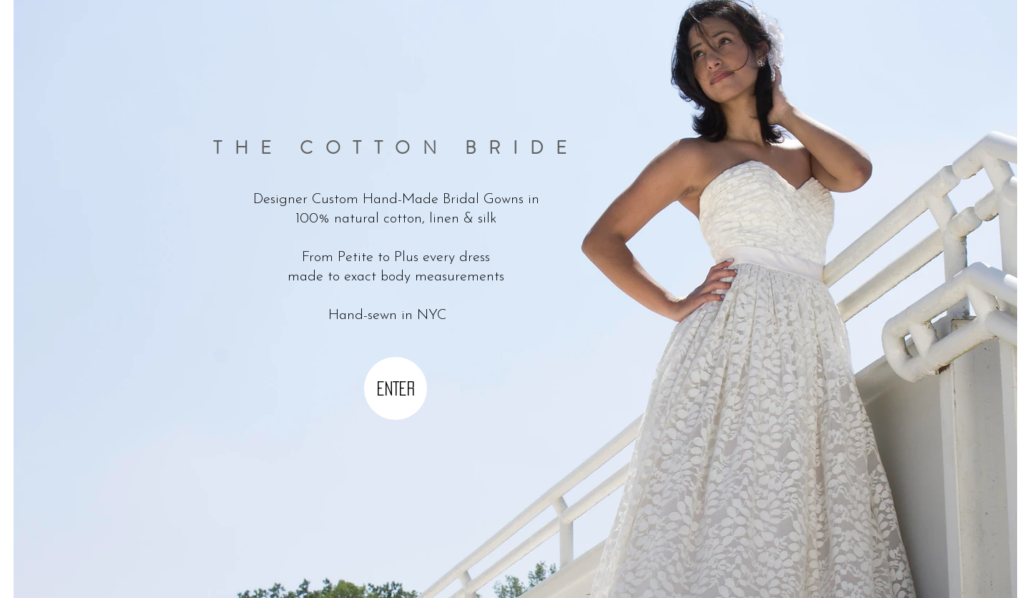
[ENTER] (395, 388)
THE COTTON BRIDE (396, 148)
